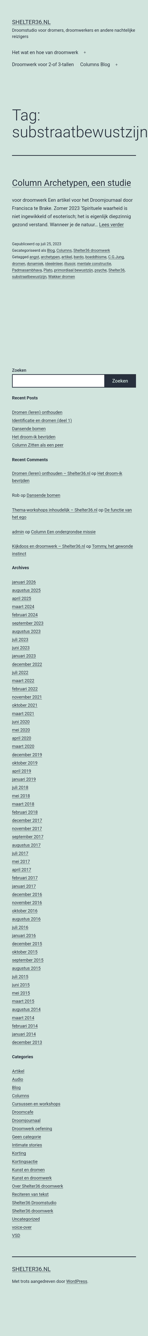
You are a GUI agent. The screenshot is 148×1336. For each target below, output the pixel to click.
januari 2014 (24, 1034)
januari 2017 (24, 886)
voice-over (22, 1227)
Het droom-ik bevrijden (34, 436)
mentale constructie (94, 263)
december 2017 (27, 820)
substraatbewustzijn (29, 276)
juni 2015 (21, 984)
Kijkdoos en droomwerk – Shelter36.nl (48, 546)
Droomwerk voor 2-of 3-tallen (43, 64)
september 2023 (27, 623)
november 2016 (27, 902)
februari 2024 (25, 614)
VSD (16, 1235)
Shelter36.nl (31, 22)
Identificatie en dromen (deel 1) (42, 420)
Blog (51, 250)
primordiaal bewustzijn (73, 270)
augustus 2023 (26, 631)
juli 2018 (20, 787)
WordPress (76, 1281)
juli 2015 (20, 976)
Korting (19, 1153)
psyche (101, 270)
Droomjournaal (26, 1120)
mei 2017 (21, 861)
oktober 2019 (24, 762)
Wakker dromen (61, 276)
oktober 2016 (24, 910)
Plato (47, 270)
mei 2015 (21, 993)
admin (18, 531)
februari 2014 (25, 1025)
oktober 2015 (24, 951)
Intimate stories (27, 1144)
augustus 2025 (26, 590)
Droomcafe (22, 1112)
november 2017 (27, 828)
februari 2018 (25, 812)
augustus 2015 (26, 968)
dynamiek (35, 263)
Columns (64, 250)
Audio (17, 1079)
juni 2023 (21, 647)
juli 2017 (20, 853)
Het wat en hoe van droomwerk (45, 52)
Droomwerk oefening (32, 1128)
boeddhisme (95, 257)
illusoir (69, 263)
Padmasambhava (27, 270)
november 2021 (27, 697)
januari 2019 (24, 779)
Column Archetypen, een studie (71, 183)
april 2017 (21, 869)
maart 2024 (23, 606)
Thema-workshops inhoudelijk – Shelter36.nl (55, 509)
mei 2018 (21, 795)
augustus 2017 (26, 845)
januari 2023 (24, 655)
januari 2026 (24, 582)
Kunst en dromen (28, 1169)
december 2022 (27, 664)
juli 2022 (20, 672)
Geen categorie (26, 1136)
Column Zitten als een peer (37, 444)
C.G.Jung (116, 257)
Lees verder (111, 224)
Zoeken (19, 370)
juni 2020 (21, 721)
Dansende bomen (29, 428)
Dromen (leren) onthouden (37, 412)
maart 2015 (23, 1001)
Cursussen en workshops (36, 1103)
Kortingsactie (25, 1161)
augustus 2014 (26, 1009)
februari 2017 (25, 877)
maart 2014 (23, 1017)
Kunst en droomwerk (32, 1177)
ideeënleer (54, 263)
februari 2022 (25, 688)
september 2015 (27, 960)
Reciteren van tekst (30, 1194)
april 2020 (21, 738)
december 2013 (27, 1042)
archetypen (50, 257)
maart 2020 (23, 746)
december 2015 (27, 943)
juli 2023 (20, 639)
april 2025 (21, 598)
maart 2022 (23, 680)
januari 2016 (24, 935)
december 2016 (27, 894)
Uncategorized (26, 1219)
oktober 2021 (24, 705)
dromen (18, 263)
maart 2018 (23, 804)
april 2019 (21, 771)
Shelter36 (116, 270)
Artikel (18, 1071)
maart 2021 (23, 713)
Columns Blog (95, 64)
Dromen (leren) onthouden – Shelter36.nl (51, 473)
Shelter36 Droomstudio (34, 1202)
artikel (67, 257)
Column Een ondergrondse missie (63, 531)
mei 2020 (21, 729)
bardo (79, 257)
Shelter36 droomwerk (92, 250)
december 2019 (27, 754)
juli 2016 (20, 927)
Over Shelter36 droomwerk (37, 1186)
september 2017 (27, 836)
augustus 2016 (26, 918)
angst (34, 257)
